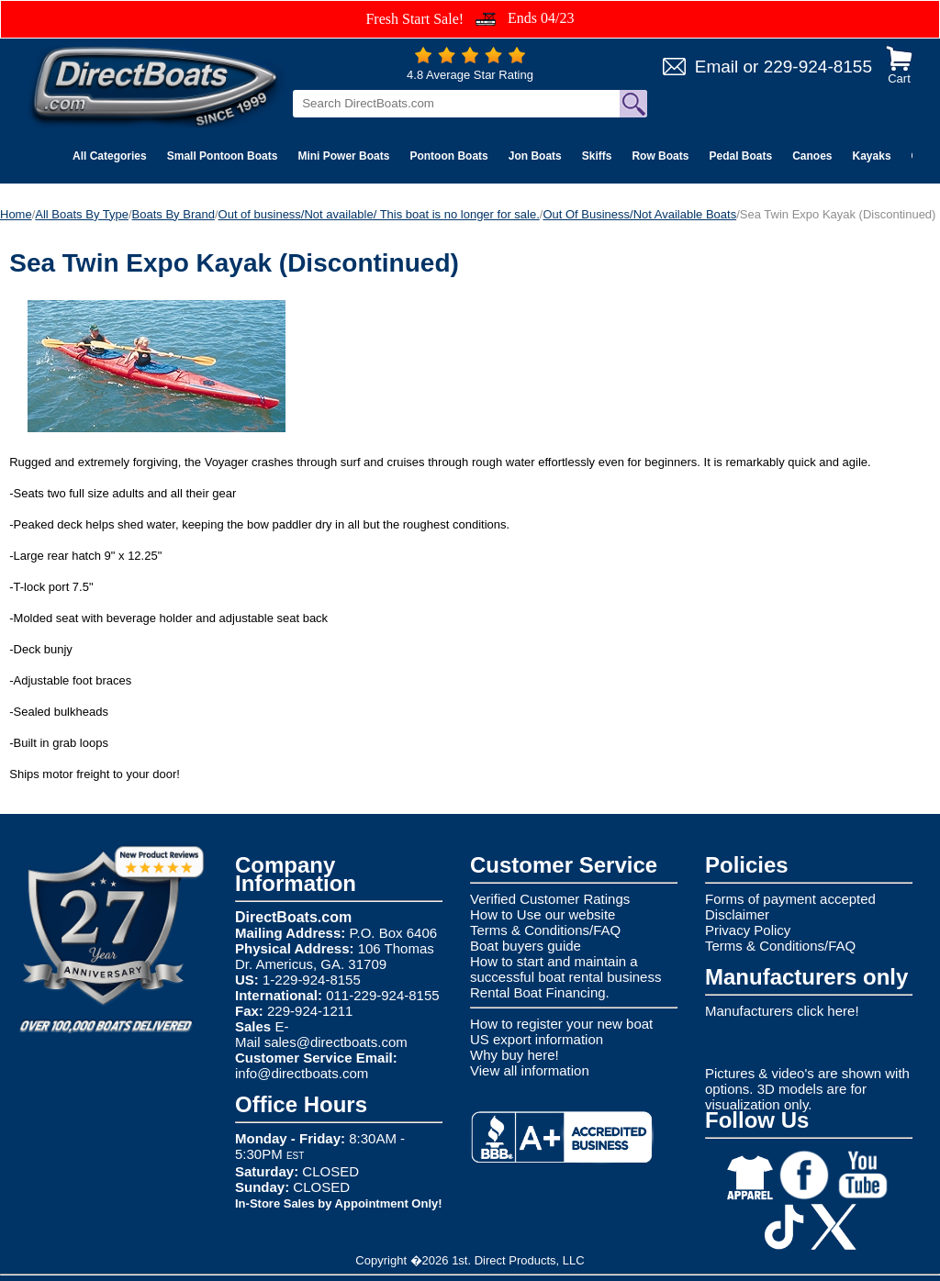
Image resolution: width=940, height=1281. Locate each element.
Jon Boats (535, 156)
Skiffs (597, 156)
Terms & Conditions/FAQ (545, 930)
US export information (536, 1039)
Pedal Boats (740, 156)
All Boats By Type (82, 214)
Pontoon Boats (448, 156)
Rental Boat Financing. (540, 992)
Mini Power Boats (343, 156)
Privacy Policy (747, 930)
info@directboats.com (301, 1073)
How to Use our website (542, 914)
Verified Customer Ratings (550, 899)
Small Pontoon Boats (222, 156)
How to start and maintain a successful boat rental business (565, 969)
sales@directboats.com (336, 1042)
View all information (529, 1070)
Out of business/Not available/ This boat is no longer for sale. (379, 214)
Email (717, 66)
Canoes (812, 156)
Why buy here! (514, 1055)
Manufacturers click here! (782, 1011)
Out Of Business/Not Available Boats (639, 214)
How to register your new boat (561, 1023)
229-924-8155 (818, 66)
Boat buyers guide (525, 945)
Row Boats (660, 156)
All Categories (110, 156)
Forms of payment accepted (790, 899)
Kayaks (872, 156)
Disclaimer (737, 914)
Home (16, 214)
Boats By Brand (173, 214)
